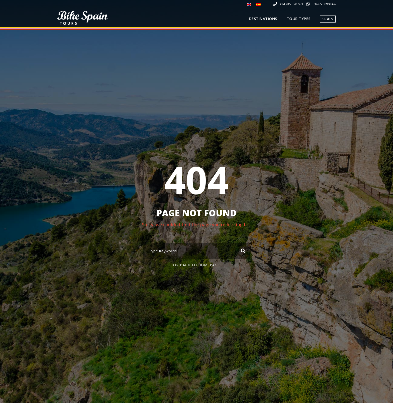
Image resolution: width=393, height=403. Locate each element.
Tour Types (299, 18)
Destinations (263, 18)
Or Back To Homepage (196, 265)
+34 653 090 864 (324, 4)
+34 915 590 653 (291, 4)
